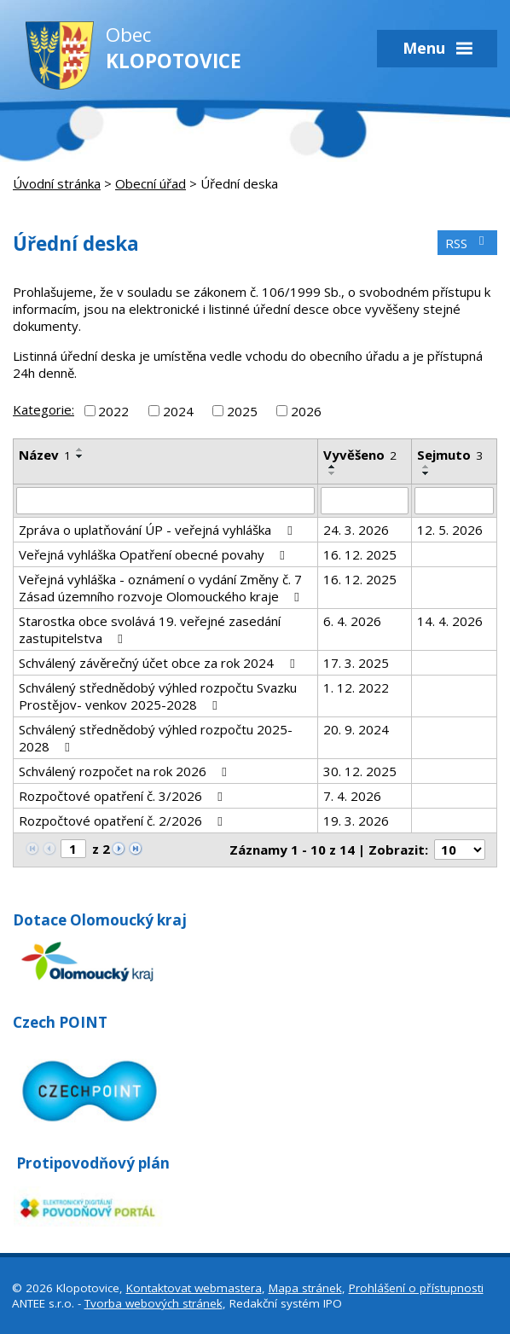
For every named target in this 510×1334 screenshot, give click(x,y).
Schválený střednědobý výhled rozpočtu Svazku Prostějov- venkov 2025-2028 (158, 696)
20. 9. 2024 (356, 729)
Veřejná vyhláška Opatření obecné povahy (154, 554)
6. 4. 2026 (352, 620)
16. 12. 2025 (360, 554)
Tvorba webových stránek (153, 1303)
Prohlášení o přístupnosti (416, 1288)
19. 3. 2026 (356, 820)
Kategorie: (43, 409)
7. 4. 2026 (352, 795)
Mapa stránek (305, 1288)
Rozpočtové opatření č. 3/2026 (123, 795)
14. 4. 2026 (450, 620)
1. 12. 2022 (356, 687)
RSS (467, 243)
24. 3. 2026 (356, 529)
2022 (113, 410)
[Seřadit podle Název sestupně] (80, 456)
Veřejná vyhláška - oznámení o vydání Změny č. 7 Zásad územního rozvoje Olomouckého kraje (161, 588)
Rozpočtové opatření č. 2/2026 (123, 820)
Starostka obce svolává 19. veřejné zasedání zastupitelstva (150, 629)
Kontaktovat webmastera (194, 1288)
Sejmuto (450, 454)
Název (45, 454)
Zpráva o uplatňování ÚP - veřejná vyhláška (158, 529)
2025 (242, 410)
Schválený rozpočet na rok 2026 (125, 771)
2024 (178, 410)
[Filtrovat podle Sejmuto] (454, 500)
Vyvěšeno (360, 454)
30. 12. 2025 (360, 771)
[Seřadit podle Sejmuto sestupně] (426, 473)
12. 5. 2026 (450, 529)
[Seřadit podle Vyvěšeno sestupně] (332, 473)
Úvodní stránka (57, 183)
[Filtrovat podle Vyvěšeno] (364, 500)
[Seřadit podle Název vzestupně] (80, 449)
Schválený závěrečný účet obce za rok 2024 (159, 662)
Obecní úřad (150, 183)
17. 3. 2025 (356, 662)
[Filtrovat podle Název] (165, 500)
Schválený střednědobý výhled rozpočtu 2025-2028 (156, 738)
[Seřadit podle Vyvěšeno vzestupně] (332, 466)
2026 (306, 410)
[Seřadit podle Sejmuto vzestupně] (426, 466)
